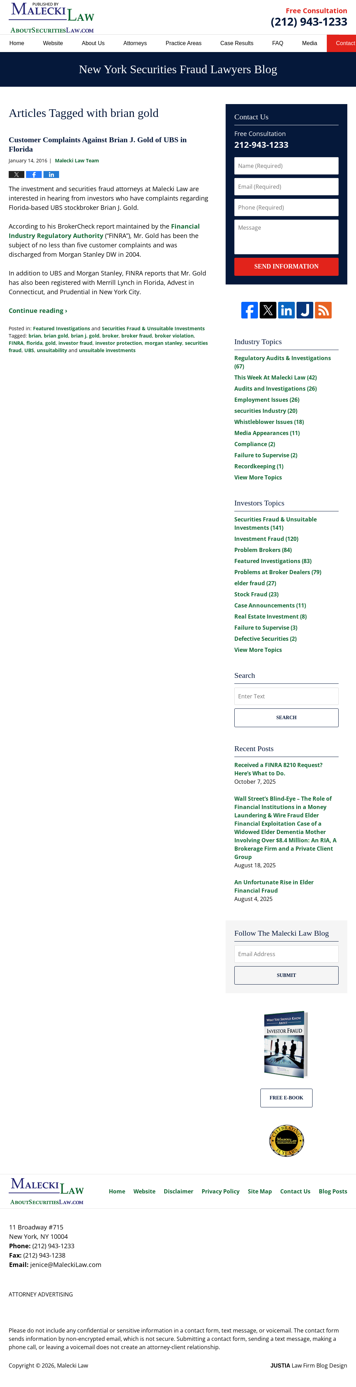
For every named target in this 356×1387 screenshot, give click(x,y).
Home (16, 43)
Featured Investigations (61, 328)
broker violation (174, 335)
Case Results (236, 43)
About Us (93, 43)
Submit (286, 975)
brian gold (56, 335)
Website (53, 43)
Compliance (254, 444)
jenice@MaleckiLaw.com (66, 1264)
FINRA (16, 343)
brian (35, 335)
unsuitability (52, 350)
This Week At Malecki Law (275, 377)
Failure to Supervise (265, 455)
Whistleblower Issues (269, 422)
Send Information (286, 266)
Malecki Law (72, 1365)
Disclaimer (178, 1191)
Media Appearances (267, 433)
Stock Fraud (256, 594)
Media (309, 43)
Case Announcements (270, 605)
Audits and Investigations (275, 388)
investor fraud (75, 343)
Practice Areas (184, 43)
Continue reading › (38, 310)
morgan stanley (163, 343)
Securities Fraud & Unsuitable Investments (153, 328)
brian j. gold (85, 335)
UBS (29, 350)
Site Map (260, 1191)
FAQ (277, 43)
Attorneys (135, 43)
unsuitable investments (107, 350)
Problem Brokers (263, 550)
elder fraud (255, 583)
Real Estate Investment (270, 616)
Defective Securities (265, 639)
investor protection (118, 343)
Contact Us (295, 1191)
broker (110, 335)
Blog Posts (333, 1191)
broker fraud (136, 335)
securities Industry (265, 411)
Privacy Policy (221, 1191)
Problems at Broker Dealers (277, 572)
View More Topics (258, 477)
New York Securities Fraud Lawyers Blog (51, 17)
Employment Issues (266, 399)
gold (50, 343)
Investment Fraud (266, 539)
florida (34, 343)
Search (286, 717)
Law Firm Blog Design (308, 1365)
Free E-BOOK (287, 1097)
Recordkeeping (258, 466)
